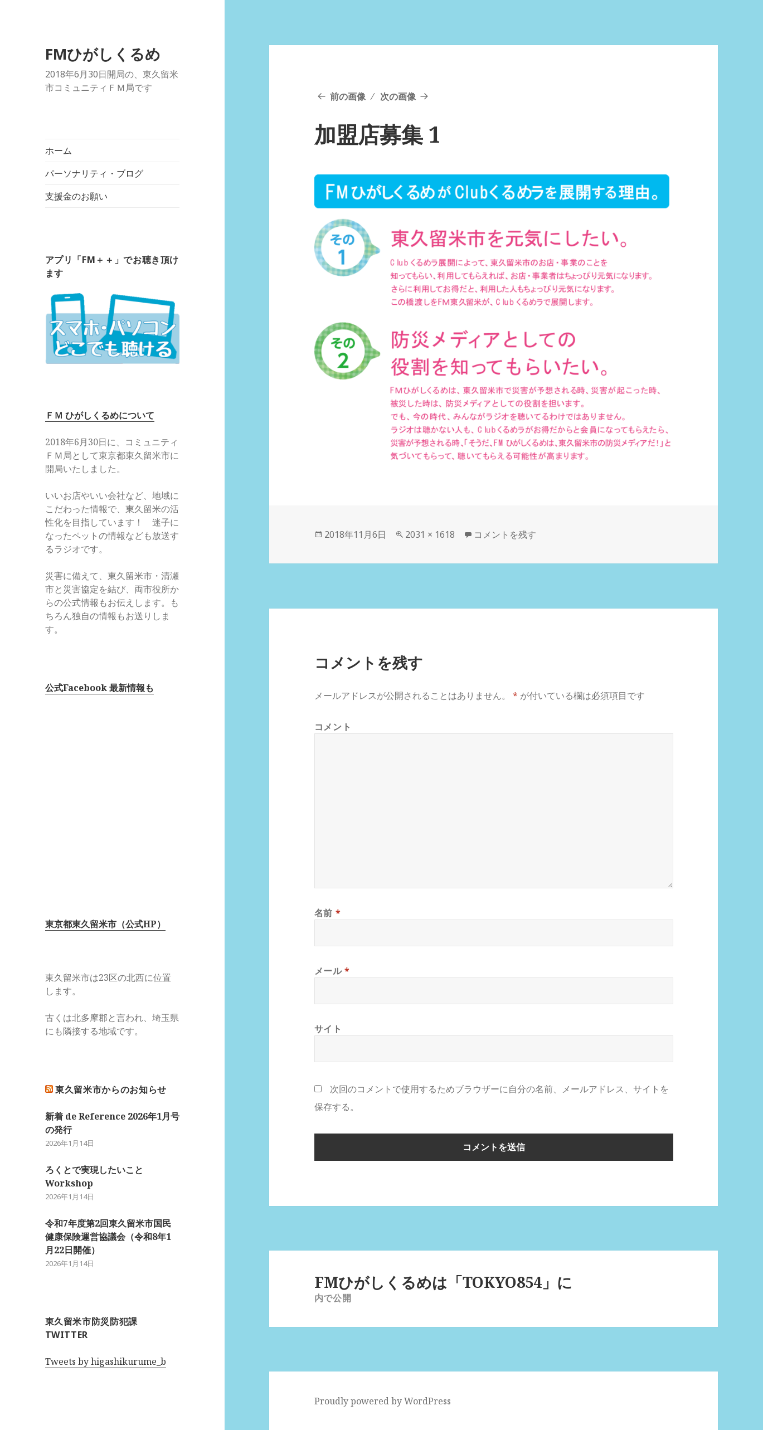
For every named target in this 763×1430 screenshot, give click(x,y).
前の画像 (348, 96)
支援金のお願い (76, 196)
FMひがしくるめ (103, 53)
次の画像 (398, 96)
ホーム (58, 150)
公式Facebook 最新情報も (99, 688)
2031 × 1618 (430, 534)
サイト (328, 1029)
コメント (333, 727)
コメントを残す (505, 534)
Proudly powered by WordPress (382, 1401)
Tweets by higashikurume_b (105, 1361)
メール (332, 971)
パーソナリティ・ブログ (94, 173)
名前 (327, 913)
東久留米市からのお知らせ (111, 1089)
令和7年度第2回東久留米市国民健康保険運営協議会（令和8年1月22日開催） (108, 1236)
